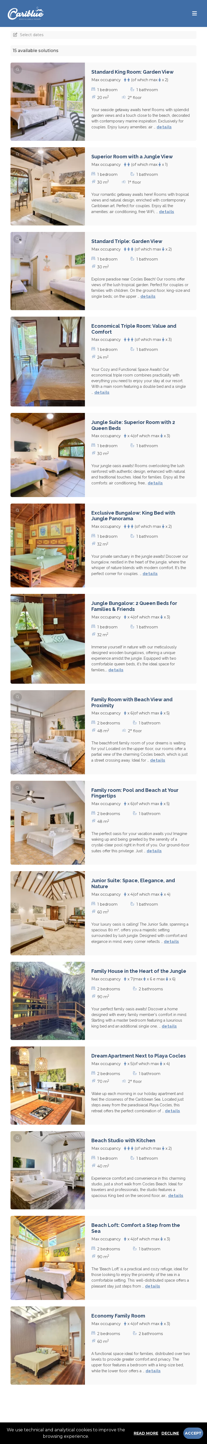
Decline (170, 1433)
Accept (193, 1433)
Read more (146, 1433)
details (164, 127)
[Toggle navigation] (195, 13)
